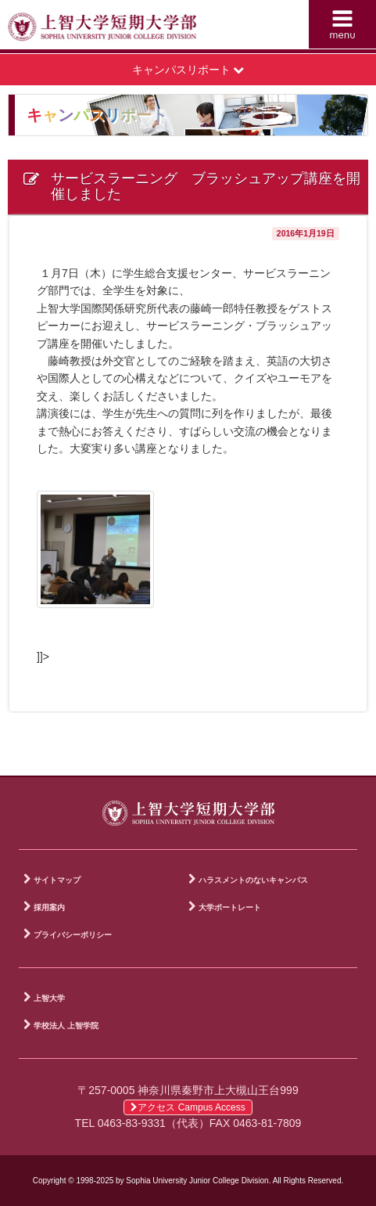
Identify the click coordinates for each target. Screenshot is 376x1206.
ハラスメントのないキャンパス (253, 880)
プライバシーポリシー (73, 935)
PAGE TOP (352, 761)
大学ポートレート (230, 907)
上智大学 (49, 998)
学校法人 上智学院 (66, 1025)
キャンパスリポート (188, 69)
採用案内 (49, 907)
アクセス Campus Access (188, 1107)
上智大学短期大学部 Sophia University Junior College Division (102, 28)
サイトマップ (57, 880)
